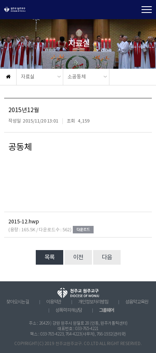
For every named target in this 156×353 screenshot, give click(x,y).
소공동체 (76, 77)
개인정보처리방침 (93, 302)
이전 (78, 257)
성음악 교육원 (136, 302)
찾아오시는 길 (17, 302)
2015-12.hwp (23, 222)
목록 (49, 257)
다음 (107, 257)
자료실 (28, 77)
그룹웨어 (106, 310)
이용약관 (53, 302)
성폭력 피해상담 (68, 310)
